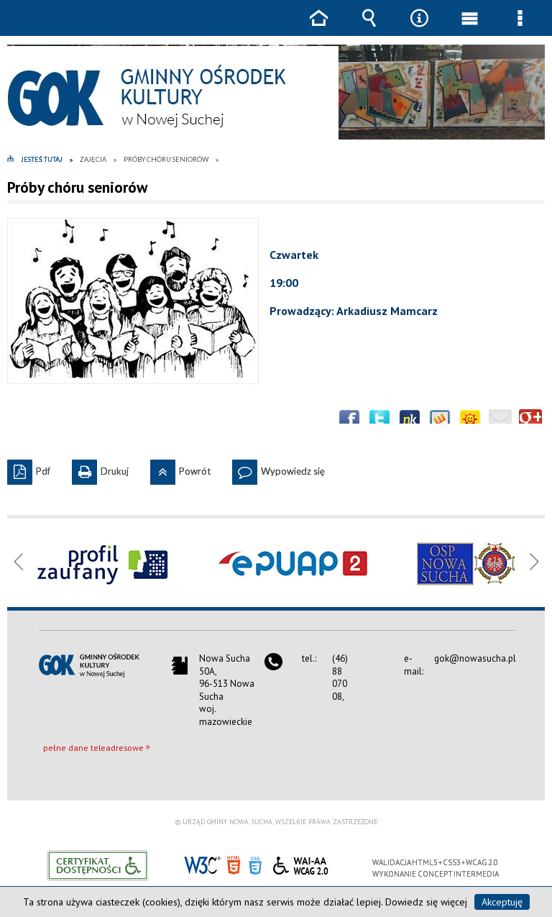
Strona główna (318, 28)
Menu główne (469, 28)
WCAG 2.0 (300, 863)
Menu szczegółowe (519, 28)
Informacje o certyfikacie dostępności (97, 865)
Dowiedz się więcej (426, 901)
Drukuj (100, 468)
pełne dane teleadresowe (93, 747)
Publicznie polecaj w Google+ (530, 420)
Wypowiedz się (278, 468)
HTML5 (234, 864)
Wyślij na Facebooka (349, 420)
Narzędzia (419, 28)
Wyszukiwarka (369, 28)
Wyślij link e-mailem (500, 420)
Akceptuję (502, 901)
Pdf (28, 468)
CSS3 (255, 864)
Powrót (180, 468)
